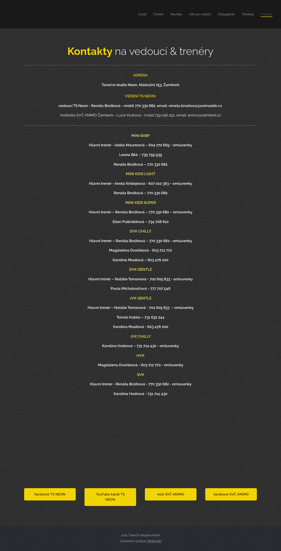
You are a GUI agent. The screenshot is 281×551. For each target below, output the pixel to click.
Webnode (154, 541)
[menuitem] (136, 14)
